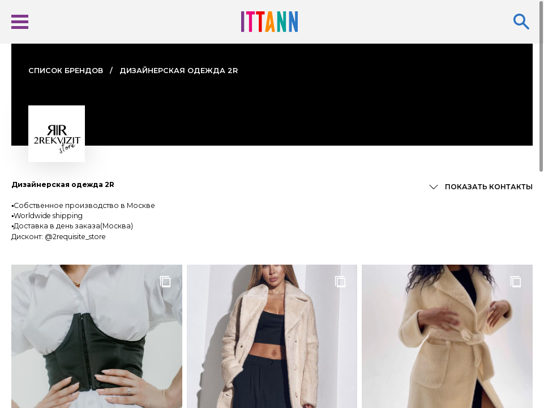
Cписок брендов (65, 70)
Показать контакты (489, 186)
